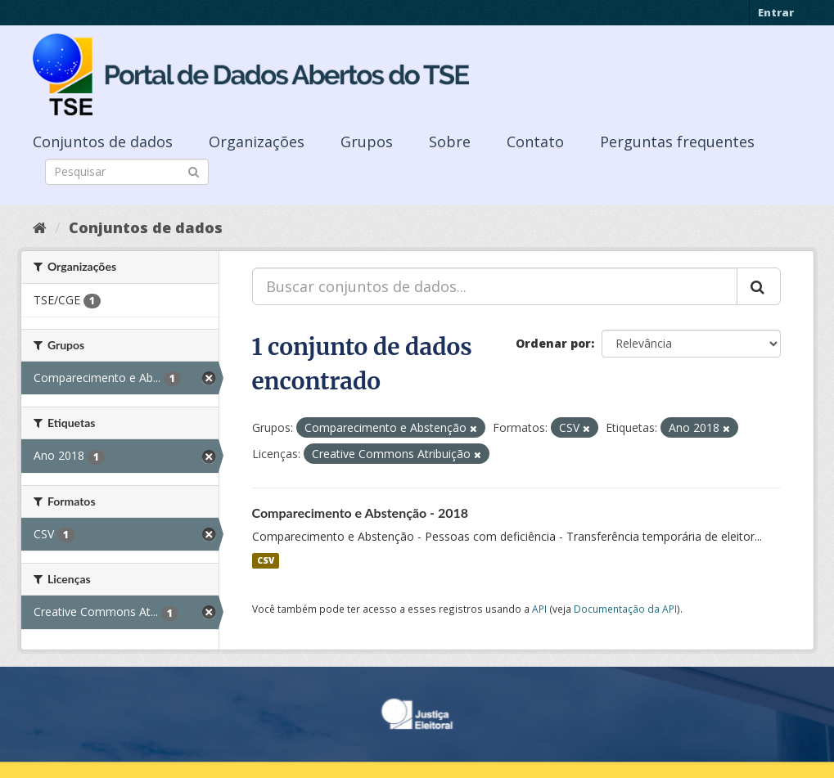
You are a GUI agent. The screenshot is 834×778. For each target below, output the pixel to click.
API (539, 608)
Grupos (366, 141)
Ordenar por (553, 343)
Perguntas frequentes (677, 141)
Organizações (256, 141)
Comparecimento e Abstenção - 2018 (360, 512)
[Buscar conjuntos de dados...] (494, 286)
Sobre (450, 141)
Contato (535, 141)
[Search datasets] (127, 172)
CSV (265, 560)
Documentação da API (625, 608)
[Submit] (194, 171)
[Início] (40, 227)
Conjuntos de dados (103, 141)
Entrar (776, 12)
